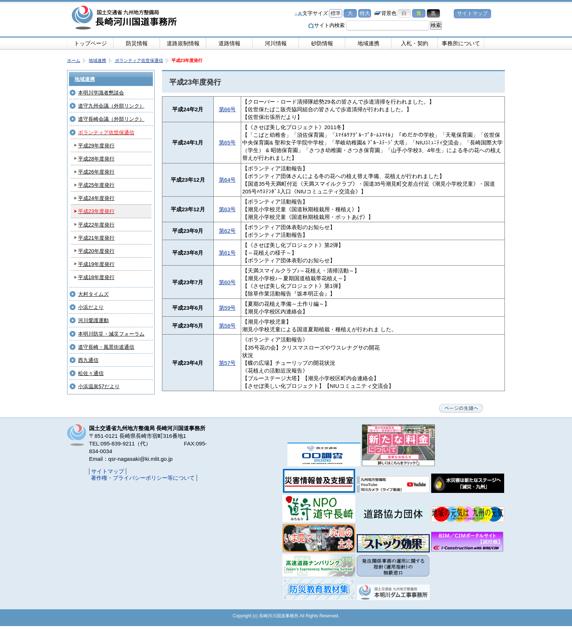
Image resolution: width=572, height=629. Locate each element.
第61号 (227, 253)
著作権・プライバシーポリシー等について (143, 478)
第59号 (227, 308)
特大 (365, 13)
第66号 (227, 109)
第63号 (227, 209)
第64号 (227, 180)
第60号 (227, 282)
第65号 (227, 142)
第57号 (227, 363)
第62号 (227, 231)
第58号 (227, 326)
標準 (336, 13)
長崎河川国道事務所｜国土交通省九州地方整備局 (125, 18)
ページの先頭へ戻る (461, 408)
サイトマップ (472, 13)
